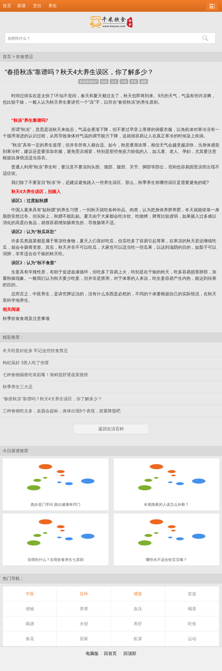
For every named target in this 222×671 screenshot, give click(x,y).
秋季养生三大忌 (18, 386)
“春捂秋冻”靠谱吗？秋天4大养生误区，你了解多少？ (52, 399)
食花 (30, 638)
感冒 (138, 593)
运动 (192, 638)
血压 (138, 608)
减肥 (144, 81)
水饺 (84, 623)
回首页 (110, 653)
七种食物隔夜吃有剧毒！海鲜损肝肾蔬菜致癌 (45, 374)
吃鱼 (192, 623)
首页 (7, 5)
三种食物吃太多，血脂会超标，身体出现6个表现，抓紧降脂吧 (61, 411)
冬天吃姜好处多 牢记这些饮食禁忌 (35, 350)
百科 (84, 593)
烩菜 (138, 638)
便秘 (30, 608)
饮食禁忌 (24, 56)
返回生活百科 (111, 429)
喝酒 (30, 623)
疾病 (104, 81)
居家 (84, 638)
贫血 (192, 593)
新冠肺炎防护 (88, 81)
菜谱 (21, 5)
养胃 (134, 81)
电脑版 (92, 653)
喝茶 (192, 608)
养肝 (138, 623)
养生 (52, 5)
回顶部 (129, 653)
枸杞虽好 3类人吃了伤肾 (26, 362)
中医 (124, 81)
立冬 (114, 81)
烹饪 (37, 5)
